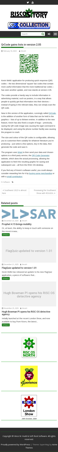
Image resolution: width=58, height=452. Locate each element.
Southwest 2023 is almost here (14, 191)
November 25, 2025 (10, 308)
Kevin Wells (18, 182)
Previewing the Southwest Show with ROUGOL (45, 191)
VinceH (22, 51)
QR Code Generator (40, 155)
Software (6, 182)
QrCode (52, 113)
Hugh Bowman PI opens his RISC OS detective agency (29, 294)
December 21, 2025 (10, 264)
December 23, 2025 (10, 221)
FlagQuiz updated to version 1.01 (29, 251)
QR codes (33, 182)
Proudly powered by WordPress (15, 444)
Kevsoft (26, 182)
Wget (20, 152)
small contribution (14, 176)
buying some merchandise (40, 173)
